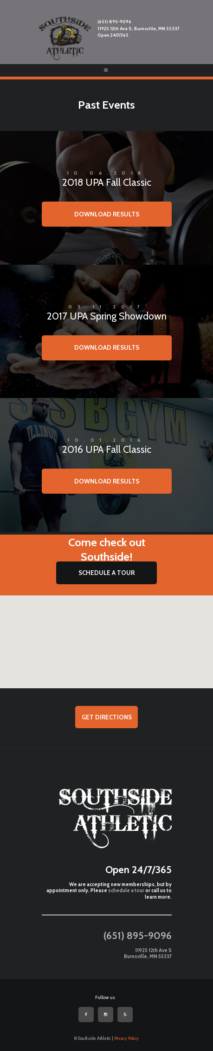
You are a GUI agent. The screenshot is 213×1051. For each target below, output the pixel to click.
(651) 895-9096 (114, 21)
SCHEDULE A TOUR (106, 572)
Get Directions (107, 717)
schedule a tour (126, 891)
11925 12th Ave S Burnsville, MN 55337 (148, 953)
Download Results (106, 214)
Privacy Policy (126, 1038)
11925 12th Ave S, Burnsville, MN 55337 (138, 28)
